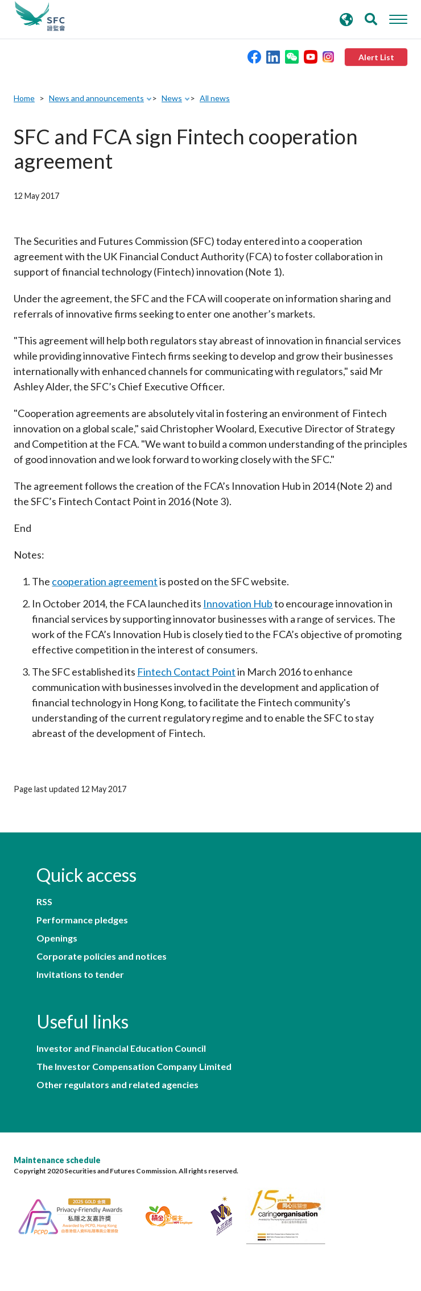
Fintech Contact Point (186, 671)
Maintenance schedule (57, 1160)
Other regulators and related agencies (117, 1084)
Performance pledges (82, 919)
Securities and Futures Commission (40, 16)
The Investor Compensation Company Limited (134, 1066)
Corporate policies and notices (101, 956)
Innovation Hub (238, 603)
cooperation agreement (105, 581)
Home (24, 98)
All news (215, 98)
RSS (44, 901)
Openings (56, 938)
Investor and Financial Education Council (121, 1048)
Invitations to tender (80, 974)
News (172, 98)
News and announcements (96, 98)
